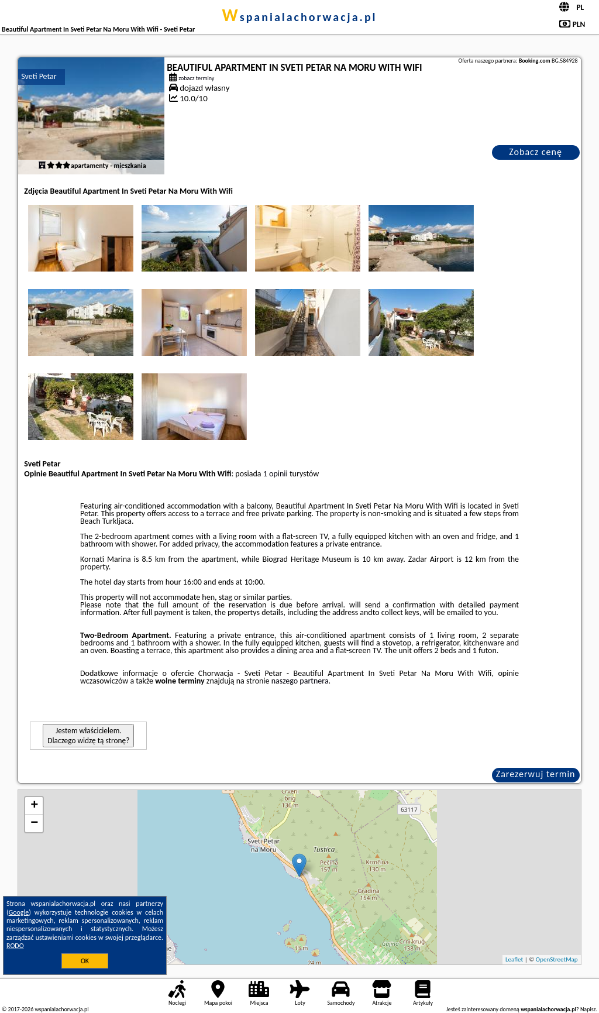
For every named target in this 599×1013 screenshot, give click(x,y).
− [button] (34, 823)
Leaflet (514, 959)
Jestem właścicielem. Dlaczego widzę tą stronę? (88, 736)
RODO (15, 946)
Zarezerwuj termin (536, 774)
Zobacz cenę (535, 151)
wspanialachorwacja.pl (299, 17)
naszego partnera (300, 681)
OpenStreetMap (557, 959)
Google (19, 912)
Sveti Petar (38, 76)
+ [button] (34, 806)
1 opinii (275, 474)
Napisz (588, 1009)
